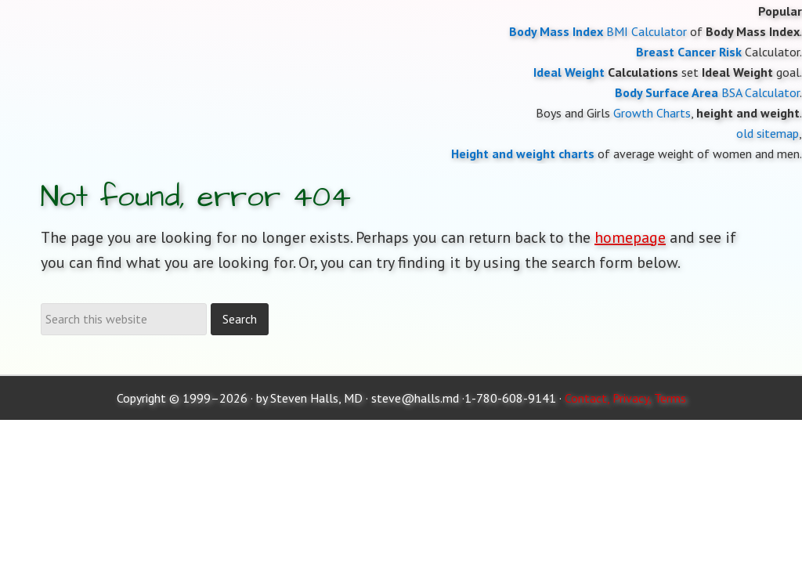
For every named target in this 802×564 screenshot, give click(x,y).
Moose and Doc (401, 0)
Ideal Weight (569, 72)
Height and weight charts (522, 153)
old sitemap (767, 133)
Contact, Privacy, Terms (625, 398)
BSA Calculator (760, 92)
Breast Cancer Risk (689, 52)
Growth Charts (652, 113)
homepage (630, 237)
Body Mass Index (556, 31)
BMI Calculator (646, 31)
